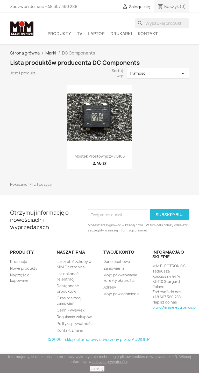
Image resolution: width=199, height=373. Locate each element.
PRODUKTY (59, 33)
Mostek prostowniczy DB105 (100, 156)
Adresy (109, 287)
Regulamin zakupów (74, 316)
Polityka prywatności (75, 323)
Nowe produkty (23, 268)
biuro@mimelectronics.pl (174, 307)
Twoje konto (118, 252)
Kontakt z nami (70, 330)
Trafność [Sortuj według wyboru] (158, 73)
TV (79, 33)
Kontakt (148, 33)
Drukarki (121, 33)
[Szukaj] (162, 23)
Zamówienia (113, 268)
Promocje (18, 261)
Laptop (96, 33)
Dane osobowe (116, 261)
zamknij (97, 369)
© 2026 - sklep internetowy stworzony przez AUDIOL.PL (100, 339)
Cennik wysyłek (70, 310)
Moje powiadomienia (121, 293)
